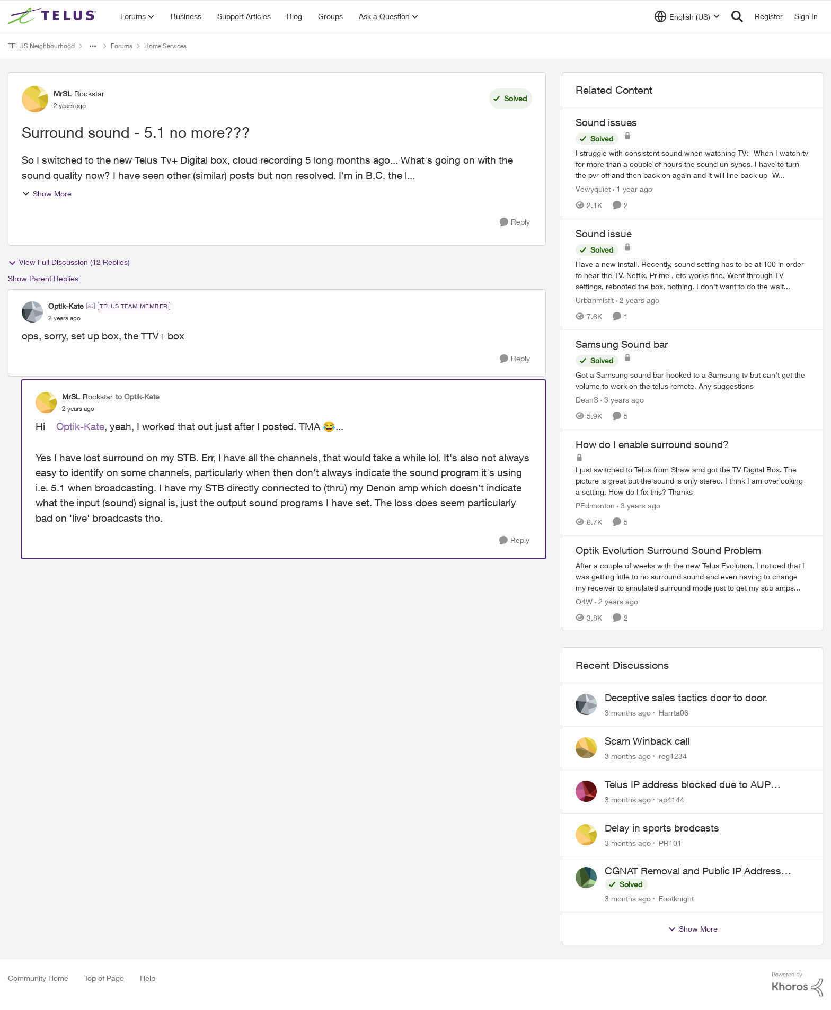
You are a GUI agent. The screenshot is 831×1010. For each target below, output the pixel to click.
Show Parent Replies (43, 278)
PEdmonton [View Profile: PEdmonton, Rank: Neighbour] (595, 505)
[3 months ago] (628, 712)
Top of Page (104, 977)
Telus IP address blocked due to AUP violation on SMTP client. (688, 785)
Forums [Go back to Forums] (121, 46)
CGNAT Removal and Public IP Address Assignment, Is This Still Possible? (693, 871)
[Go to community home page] (53, 16)
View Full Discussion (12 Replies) (69, 262)
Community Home (38, 977)
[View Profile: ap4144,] (586, 791)
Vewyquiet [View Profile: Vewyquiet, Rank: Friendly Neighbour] (593, 188)
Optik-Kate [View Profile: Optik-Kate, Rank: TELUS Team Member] (66, 305)
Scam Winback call (647, 741)
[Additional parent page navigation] (92, 46)
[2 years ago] (637, 299)
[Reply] (515, 222)
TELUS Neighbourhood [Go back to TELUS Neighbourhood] (41, 46)
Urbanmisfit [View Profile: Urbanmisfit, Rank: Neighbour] (595, 299)
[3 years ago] (622, 399)
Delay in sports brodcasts (662, 828)
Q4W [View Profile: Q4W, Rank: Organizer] (584, 600)
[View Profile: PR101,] (586, 834)
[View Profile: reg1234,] (586, 747)
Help (147, 977)
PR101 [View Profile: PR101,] (670, 842)
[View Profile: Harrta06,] (586, 704)
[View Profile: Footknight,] (586, 877)
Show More (47, 193)
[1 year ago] (632, 188)
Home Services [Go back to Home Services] (165, 46)
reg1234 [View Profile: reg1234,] (673, 756)
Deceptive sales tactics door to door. (686, 697)
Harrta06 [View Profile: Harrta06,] (673, 712)
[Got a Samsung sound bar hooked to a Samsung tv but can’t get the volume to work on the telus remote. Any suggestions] (692, 380)
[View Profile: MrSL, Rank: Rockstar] (35, 99)
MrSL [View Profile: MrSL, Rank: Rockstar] (63, 93)
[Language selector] (687, 16)
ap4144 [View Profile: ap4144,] (671, 799)
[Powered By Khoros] (797, 984)
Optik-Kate (80, 426)
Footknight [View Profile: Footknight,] (676, 898)
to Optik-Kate (138, 396)
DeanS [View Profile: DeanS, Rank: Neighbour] (587, 399)
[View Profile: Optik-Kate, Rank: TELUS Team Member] (32, 312)
